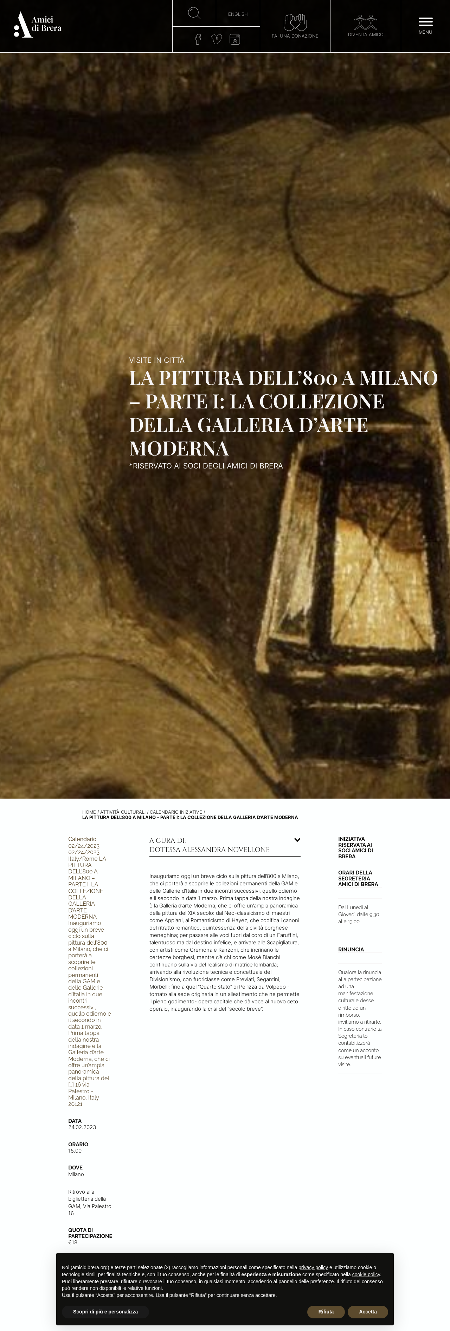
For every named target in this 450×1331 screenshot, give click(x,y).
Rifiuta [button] (326, 1311)
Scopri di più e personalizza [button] (105, 1311)
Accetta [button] (368, 1311)
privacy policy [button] (313, 1267)
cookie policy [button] (366, 1274)
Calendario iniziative (176, 812)
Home (89, 812)
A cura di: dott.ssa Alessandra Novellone (209, 845)
